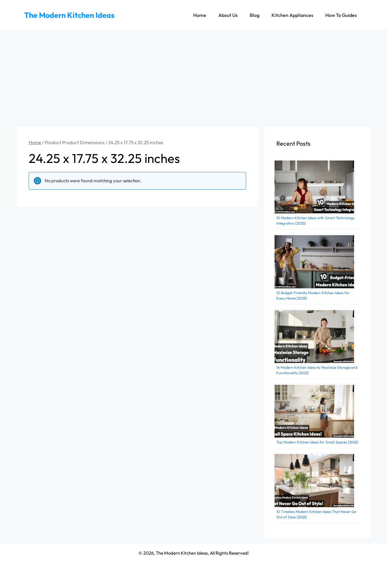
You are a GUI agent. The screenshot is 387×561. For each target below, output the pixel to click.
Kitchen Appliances (292, 15)
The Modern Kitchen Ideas (69, 15)
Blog (254, 15)
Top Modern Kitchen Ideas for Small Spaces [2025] (317, 442)
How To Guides (341, 15)
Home (199, 15)
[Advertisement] (193, 75)
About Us (228, 15)
